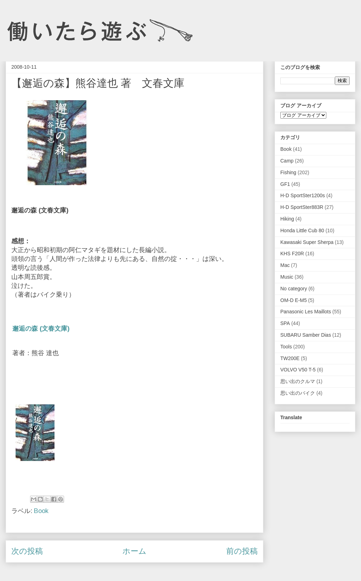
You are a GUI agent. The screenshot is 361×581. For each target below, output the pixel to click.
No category (293, 288)
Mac (285, 265)
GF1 (285, 184)
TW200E (289, 358)
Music (286, 277)
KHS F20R (292, 253)
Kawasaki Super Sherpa (306, 242)
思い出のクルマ (297, 381)
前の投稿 (242, 551)
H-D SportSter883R (301, 207)
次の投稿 (27, 551)
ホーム (134, 551)
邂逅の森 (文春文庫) (40, 328)
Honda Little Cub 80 (302, 230)
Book (41, 510)
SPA (285, 323)
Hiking (287, 219)
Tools (286, 346)
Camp (286, 161)
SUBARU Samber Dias (305, 335)
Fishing (288, 172)
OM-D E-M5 (293, 300)
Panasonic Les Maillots (305, 311)
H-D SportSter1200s (302, 195)
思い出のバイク (297, 393)
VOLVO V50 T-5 (298, 369)
